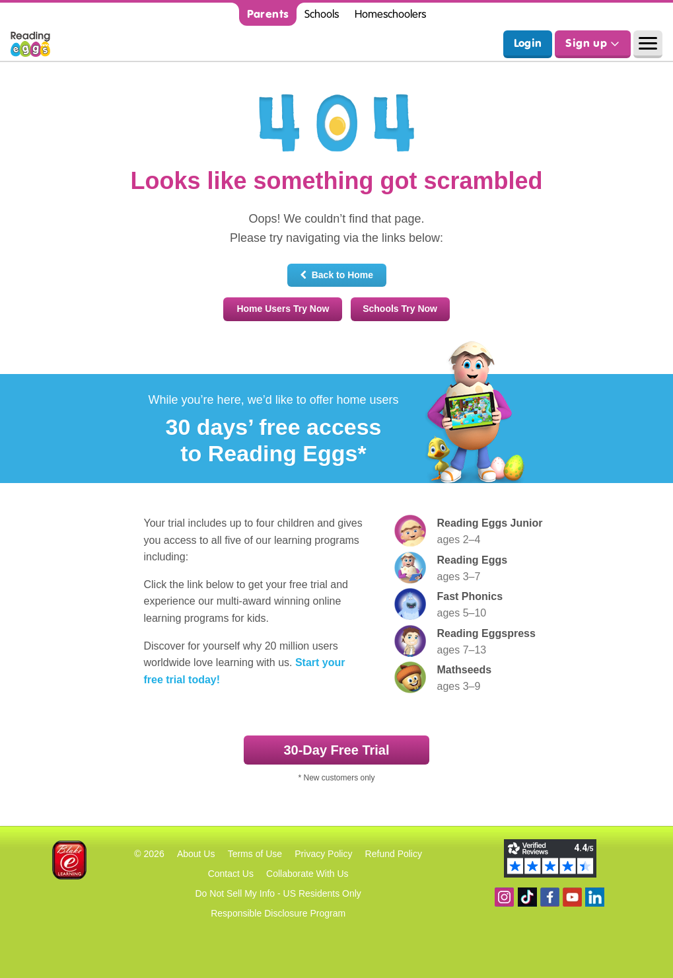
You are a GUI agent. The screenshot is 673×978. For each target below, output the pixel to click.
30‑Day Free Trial (336, 750)
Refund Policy (393, 853)
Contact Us (231, 873)
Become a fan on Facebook (549, 897)
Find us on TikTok (527, 897)
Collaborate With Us (307, 873)
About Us (196, 853)
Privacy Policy (323, 853)
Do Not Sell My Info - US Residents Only (278, 893)
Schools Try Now (400, 308)
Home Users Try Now (282, 308)
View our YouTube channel (572, 897)
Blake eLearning (69, 860)
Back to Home (336, 275)
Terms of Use (255, 853)
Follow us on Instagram (504, 897)
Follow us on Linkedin (594, 897)
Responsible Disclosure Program (278, 913)
